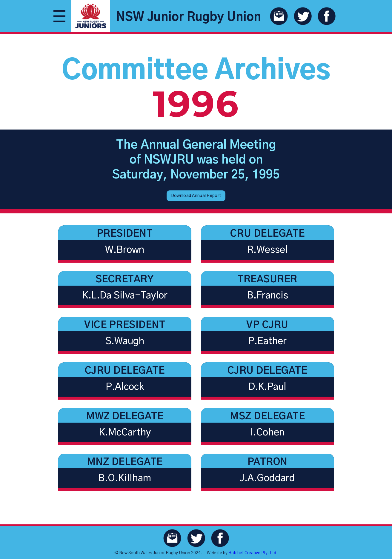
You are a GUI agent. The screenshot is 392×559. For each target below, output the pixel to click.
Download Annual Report (196, 196)
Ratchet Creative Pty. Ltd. (253, 553)
